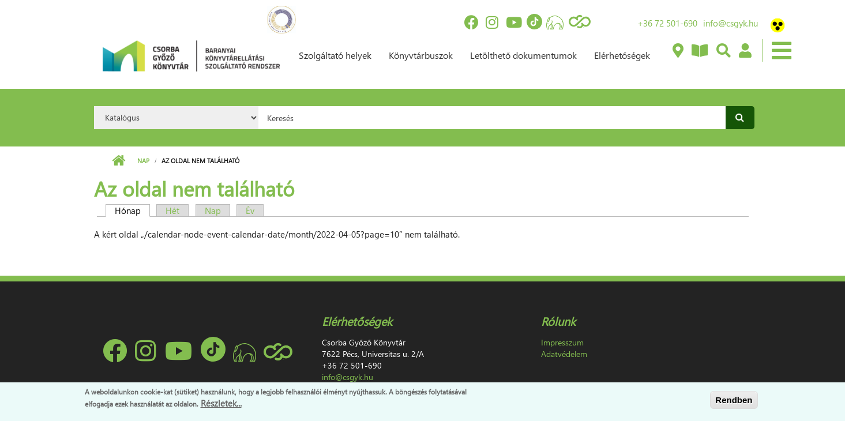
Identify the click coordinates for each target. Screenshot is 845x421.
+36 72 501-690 (667, 23)
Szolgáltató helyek (335, 55)
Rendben (733, 402)
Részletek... (221, 406)
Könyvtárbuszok (421, 55)
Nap (143, 160)
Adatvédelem (564, 353)
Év (250, 210)
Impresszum (562, 342)
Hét (172, 210)
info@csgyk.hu (730, 23)
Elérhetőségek (622, 55)
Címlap (118, 160)
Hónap (132, 210)
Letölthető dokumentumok (523, 55)
